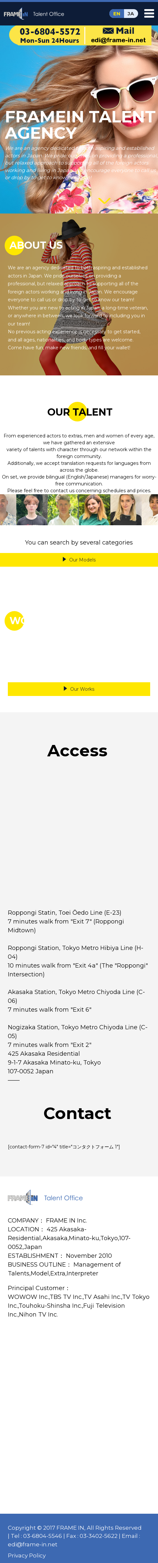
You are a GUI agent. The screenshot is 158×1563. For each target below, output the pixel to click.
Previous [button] (8, 509)
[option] (32, 509)
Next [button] (150, 509)
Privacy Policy (27, 1555)
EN (116, 13)
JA (131, 13)
